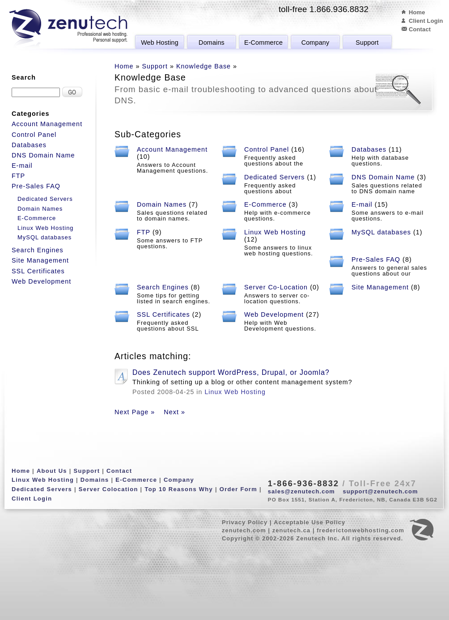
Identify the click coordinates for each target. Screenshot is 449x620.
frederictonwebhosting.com (360, 530)
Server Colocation (108, 489)
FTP (143, 232)
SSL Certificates (163, 314)
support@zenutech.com (380, 491)
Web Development (274, 314)
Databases (369, 149)
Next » (174, 412)
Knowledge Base (203, 66)
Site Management (380, 287)
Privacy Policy (244, 522)
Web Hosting (159, 42)
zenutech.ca (291, 530)
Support (367, 42)
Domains (211, 42)
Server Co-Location (276, 287)
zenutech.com (244, 530)
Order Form (238, 489)
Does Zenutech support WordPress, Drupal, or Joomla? (231, 372)
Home (417, 12)
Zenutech (68, 29)
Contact (420, 29)
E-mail (362, 204)
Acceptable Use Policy (309, 522)
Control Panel (266, 149)
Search (24, 77)
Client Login (426, 20)
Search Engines (163, 287)
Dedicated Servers (274, 177)
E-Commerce (263, 42)
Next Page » (134, 412)
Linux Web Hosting (275, 232)
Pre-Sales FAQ (376, 259)
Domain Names (161, 204)
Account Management (172, 149)
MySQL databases (381, 232)
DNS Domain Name (383, 177)
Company (315, 42)
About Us (52, 470)
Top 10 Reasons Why (178, 489)
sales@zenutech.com (301, 491)
